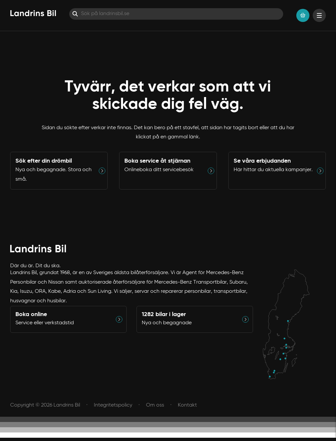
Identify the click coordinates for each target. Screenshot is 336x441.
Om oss (155, 405)
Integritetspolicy (113, 405)
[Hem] (33, 13)
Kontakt (187, 405)
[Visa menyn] (319, 15)
